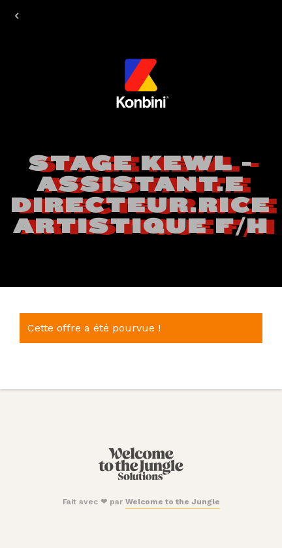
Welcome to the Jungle (172, 501)
